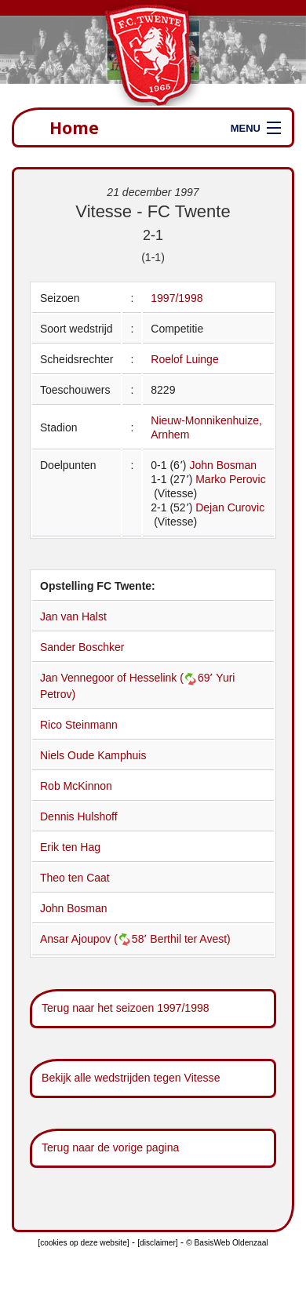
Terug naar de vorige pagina (110, 1147)
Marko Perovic (230, 479)
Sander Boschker (82, 647)
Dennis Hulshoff (79, 816)
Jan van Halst (73, 616)
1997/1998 (176, 298)
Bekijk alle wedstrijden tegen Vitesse (131, 1077)
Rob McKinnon (76, 786)
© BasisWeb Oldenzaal (227, 1242)
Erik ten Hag (70, 847)
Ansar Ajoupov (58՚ (95, 939)
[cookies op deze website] (83, 1242)
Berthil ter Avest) (190, 939)
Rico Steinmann (79, 724)
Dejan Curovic (229, 507)
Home (74, 127)
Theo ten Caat (75, 877)
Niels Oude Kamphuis (93, 755)
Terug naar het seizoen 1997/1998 (125, 1008)
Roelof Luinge (184, 359)
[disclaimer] (157, 1242)
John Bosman (223, 465)
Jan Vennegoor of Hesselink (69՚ (128, 677)
